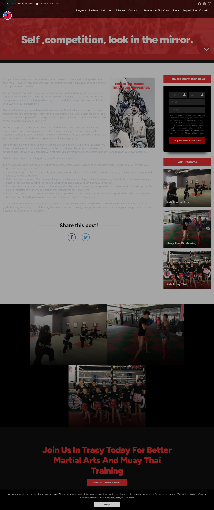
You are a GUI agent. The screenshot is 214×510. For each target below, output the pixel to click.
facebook (199, 4)
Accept (107, 505)
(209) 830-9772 (27, 4)
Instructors (106, 11)
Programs (80, 11)
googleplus (204, 4)
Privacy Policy (114, 498)
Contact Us (134, 11)
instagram (209, 4)
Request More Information (196, 11)
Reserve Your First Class (155, 11)
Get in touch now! (50, 4)
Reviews (93, 11)
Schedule (120, 11)
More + (175, 11)
